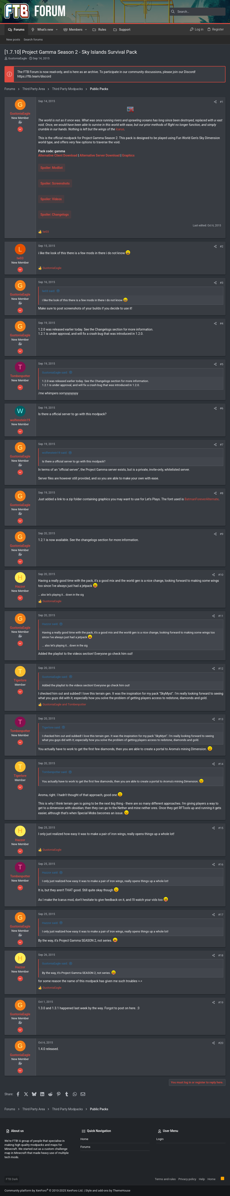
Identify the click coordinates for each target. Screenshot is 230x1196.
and (64, 704)
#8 (221, 493)
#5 (221, 364)
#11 (220, 616)
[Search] (197, 12)
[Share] (215, 102)
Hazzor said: (50, 624)
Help (202, 1179)
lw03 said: (48, 291)
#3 (221, 282)
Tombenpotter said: (54, 772)
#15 (220, 828)
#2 (221, 246)
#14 (220, 764)
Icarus (120, 129)
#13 (220, 719)
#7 (221, 444)
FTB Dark (12, 1179)
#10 (220, 574)
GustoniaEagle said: (55, 372)
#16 (220, 864)
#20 (220, 1043)
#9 (221, 534)
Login (160, 1139)
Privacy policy (187, 1179)
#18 (220, 955)
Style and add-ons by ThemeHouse (107, 1190)
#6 (221, 408)
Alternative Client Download (58, 155)
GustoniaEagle (17, 58)
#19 (220, 1002)
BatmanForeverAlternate (202, 499)
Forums (85, 1147)
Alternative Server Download (99, 155)
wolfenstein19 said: (54, 452)
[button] (57, 29)
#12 (220, 668)
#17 (220, 914)
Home (84, 1139)
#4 (221, 323)
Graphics (128, 155)
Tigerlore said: (51, 727)
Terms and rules (165, 1179)
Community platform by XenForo (43, 1190)
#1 (221, 101)
